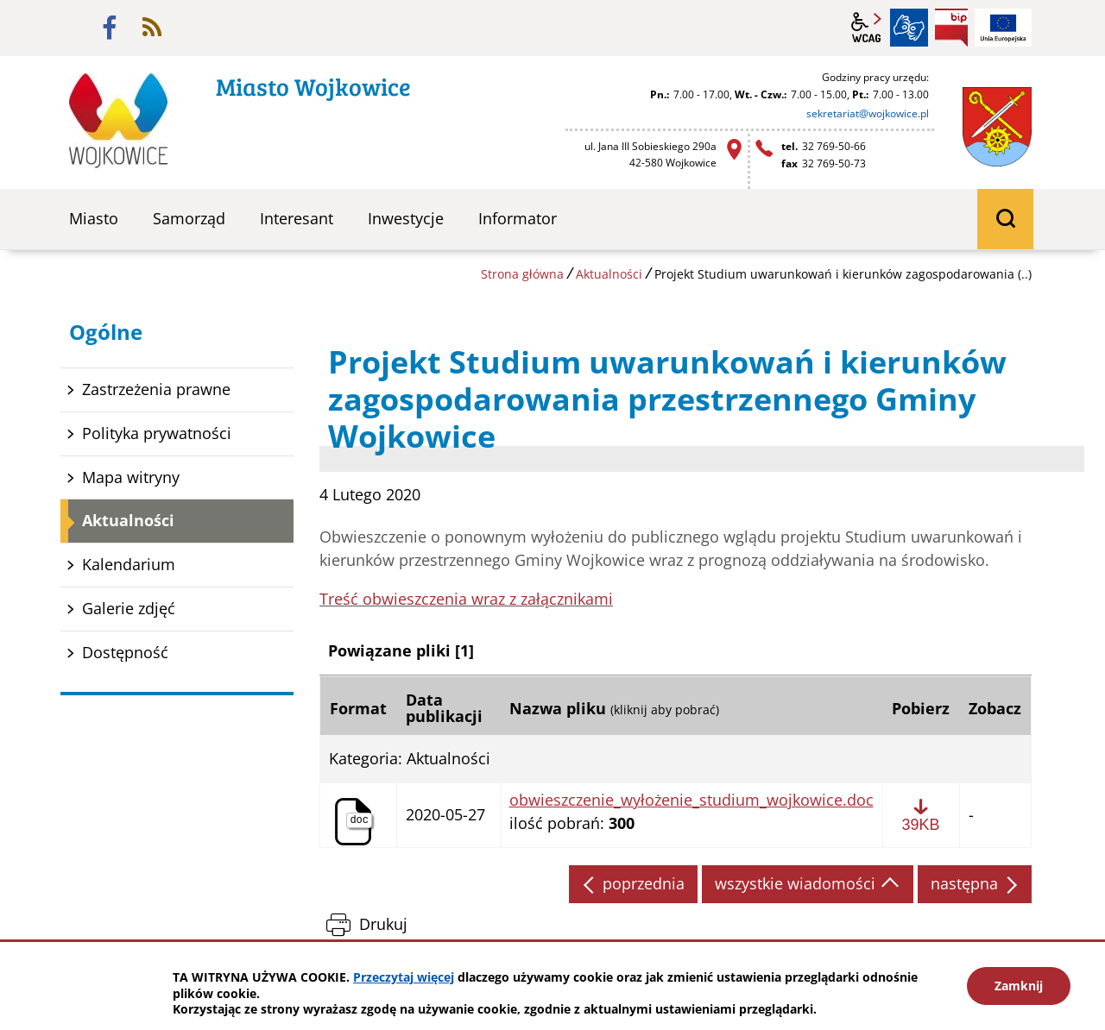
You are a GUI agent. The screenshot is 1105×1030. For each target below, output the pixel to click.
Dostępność (125, 652)
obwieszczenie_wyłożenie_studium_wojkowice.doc (691, 800)
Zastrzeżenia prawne (156, 389)
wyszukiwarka (1005, 219)
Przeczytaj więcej (403, 977)
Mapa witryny (131, 477)
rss (152, 28)
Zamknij (1018, 985)
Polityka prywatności (156, 433)
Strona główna (522, 274)
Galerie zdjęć (128, 608)
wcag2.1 (867, 28)
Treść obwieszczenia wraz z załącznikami (466, 598)
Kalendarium (128, 564)
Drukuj (383, 924)
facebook (110, 28)
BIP (951, 28)
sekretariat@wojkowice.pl (867, 113)
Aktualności (609, 274)
